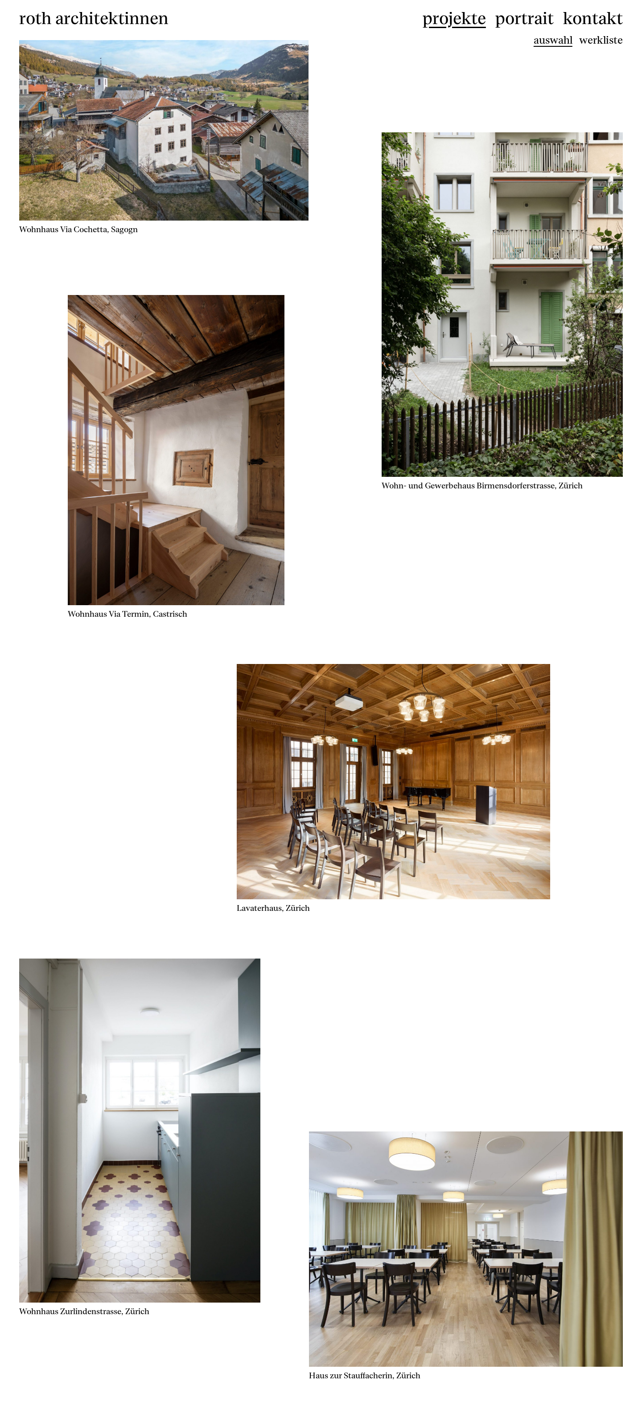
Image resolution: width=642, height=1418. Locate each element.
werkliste (601, 40)
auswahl (553, 40)
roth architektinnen (94, 17)
